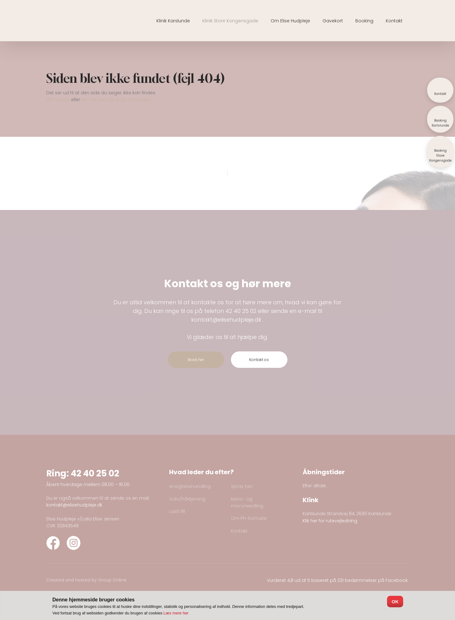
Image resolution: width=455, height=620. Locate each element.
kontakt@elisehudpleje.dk (226, 319)
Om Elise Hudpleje (290, 21)
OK (395, 601)
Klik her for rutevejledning (330, 521)
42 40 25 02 (240, 311)
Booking (364, 21)
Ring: (58, 473)
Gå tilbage (58, 99)
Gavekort (332, 21)
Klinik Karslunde (173, 21)
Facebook (396, 580)
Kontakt (394, 21)
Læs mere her (176, 613)
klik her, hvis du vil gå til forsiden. (116, 99)
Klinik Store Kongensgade (230, 21)
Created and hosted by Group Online (86, 580)
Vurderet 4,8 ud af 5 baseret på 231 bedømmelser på (326, 580)
